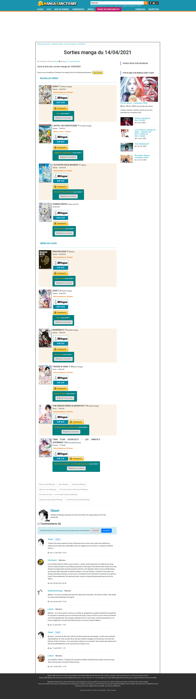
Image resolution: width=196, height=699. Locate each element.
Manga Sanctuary (62, 675)
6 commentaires (73, 61)
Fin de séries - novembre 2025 (134, 103)
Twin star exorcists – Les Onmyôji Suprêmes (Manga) (58, 494)
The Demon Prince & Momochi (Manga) (74, 489)
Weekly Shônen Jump (105, 6)
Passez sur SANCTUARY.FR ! (108, 9)
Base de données (61, 9)
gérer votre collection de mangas (89, 677)
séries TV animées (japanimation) (137, 675)
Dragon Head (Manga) (47, 484)
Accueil (40, 9)
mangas (106, 675)
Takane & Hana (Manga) (47, 489)
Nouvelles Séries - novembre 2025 (143, 156)
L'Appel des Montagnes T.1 (66, 125)
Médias (91, 9)
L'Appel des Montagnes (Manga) (51, 500)
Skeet (56, 61)
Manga (57, 3)
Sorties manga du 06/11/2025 (142, 119)
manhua (118, 675)
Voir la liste (98, 72)
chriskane (52, 560)
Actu (49, 9)
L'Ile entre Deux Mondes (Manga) (78, 500)
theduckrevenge (55, 591)
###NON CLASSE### (129, 6)
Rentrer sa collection (99, 690)
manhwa (112, 675)
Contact (113, 690)
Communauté (78, 9)
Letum (51, 609)
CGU (108, 690)
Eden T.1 (56, 86)
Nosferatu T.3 (59, 330)
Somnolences (60, 204)
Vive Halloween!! (142, 144)
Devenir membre (86, 690)
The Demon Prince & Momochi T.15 (70, 406)
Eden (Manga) (63, 484)
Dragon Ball (117, 6)
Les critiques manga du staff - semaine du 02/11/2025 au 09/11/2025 (145, 133)
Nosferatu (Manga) (79, 484)
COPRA (138, 6)
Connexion (140, 9)
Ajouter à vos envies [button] (63, 118)
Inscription (153, 9)
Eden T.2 (56, 291)
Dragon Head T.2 (61, 251)
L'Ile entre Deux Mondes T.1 (66, 165)
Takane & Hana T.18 (62, 366)
